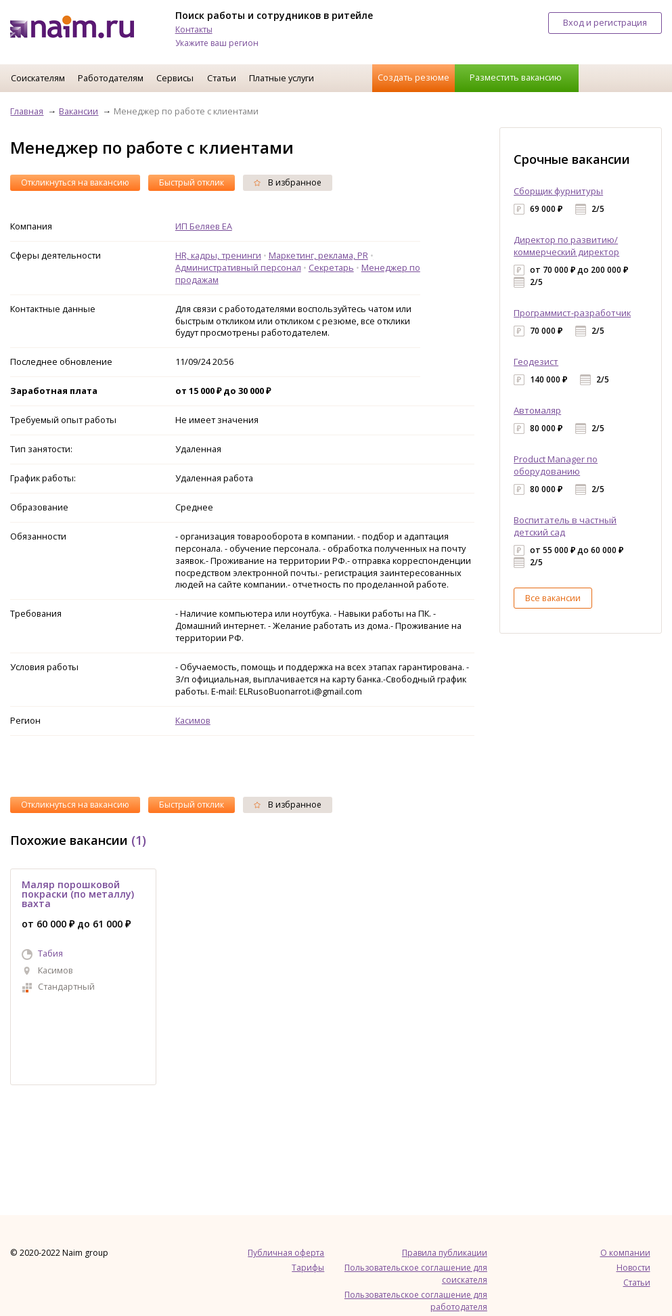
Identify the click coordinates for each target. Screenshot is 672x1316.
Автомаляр (537, 410)
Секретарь (331, 267)
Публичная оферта (286, 1252)
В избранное (287, 182)
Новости (633, 1267)
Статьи (221, 78)
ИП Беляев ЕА (203, 226)
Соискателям (38, 78)
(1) (138, 840)
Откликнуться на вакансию (75, 182)
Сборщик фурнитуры (558, 191)
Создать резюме (413, 77)
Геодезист (536, 361)
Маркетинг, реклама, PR (318, 255)
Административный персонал (238, 267)
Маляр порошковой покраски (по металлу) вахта (78, 894)
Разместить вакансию (516, 77)
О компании (625, 1252)
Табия (50, 953)
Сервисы (175, 78)
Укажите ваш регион (217, 43)
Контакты (193, 29)
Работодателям (110, 78)
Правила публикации (444, 1252)
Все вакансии (553, 598)
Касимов (192, 720)
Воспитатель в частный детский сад (565, 526)
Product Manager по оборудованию (556, 465)
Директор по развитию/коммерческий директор (566, 246)
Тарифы (308, 1267)
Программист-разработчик (572, 313)
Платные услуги (281, 78)
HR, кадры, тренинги (218, 255)
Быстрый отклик (191, 182)
